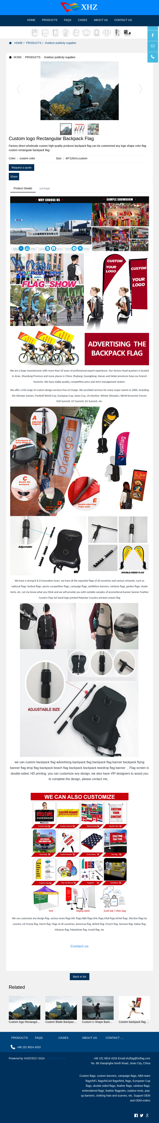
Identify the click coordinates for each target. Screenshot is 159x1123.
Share (14, 176)
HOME (31, 20)
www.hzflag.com (56, 1058)
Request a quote (22, 167)
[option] (79, 90)
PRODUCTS (33, 42)
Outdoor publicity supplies (60, 42)
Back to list (79, 977)
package (46, 188)
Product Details (23, 188)
